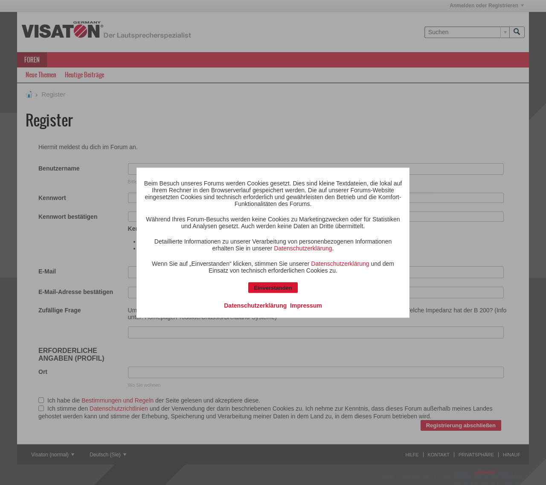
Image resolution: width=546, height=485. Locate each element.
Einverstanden (273, 287)
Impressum (306, 305)
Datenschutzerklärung (303, 247)
